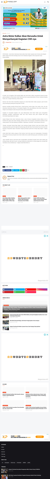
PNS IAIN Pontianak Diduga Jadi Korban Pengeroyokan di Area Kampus (24, 320)
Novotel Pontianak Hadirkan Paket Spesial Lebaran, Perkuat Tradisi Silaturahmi (13, 395)
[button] (2, 2)
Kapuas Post (10, 176)
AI (2, 462)
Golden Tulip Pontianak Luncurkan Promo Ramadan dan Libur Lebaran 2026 (13, 408)
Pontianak (19, 462)
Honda (8, 33)
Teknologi (3, 456)
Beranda (4, 33)
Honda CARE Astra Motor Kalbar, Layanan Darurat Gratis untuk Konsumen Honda (40, 199)
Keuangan (7, 462)
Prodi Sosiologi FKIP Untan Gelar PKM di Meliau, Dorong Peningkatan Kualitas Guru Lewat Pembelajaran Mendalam (28, 315)
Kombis (2, 449)
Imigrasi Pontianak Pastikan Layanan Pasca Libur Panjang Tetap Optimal (25, 326)
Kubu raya (13, 462)
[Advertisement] (25, 155)
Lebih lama (46, 231)
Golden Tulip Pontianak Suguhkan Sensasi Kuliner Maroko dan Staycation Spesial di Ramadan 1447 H (36, 408)
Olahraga (3, 454)
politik (29, 462)
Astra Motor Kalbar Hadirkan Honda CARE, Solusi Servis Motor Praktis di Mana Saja (9, 199)
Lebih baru (4, 231)
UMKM (24, 462)
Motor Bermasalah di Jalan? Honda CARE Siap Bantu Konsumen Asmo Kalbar (24, 199)
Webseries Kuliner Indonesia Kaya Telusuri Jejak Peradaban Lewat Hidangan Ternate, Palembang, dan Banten (36, 395)
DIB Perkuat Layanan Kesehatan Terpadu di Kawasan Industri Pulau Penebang (25, 475)
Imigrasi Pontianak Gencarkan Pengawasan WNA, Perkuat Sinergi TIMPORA (24, 469)
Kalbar (2, 447)
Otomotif (10, 166)
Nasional (3, 451)
